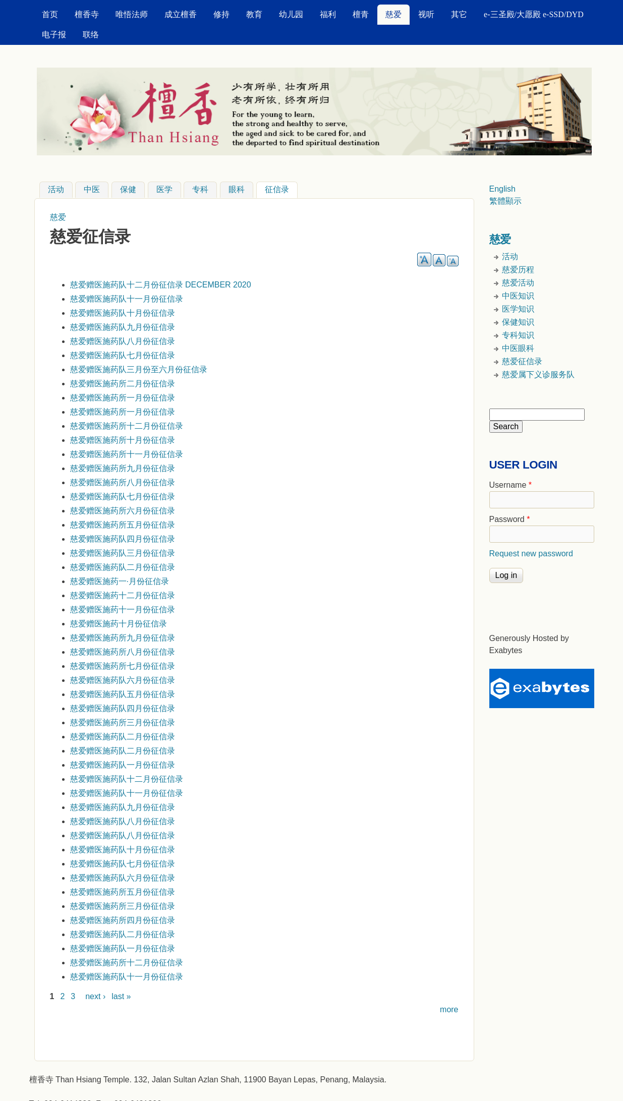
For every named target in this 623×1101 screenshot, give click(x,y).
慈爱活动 (518, 282)
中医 (92, 190)
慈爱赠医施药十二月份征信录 (122, 595)
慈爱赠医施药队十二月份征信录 (126, 779)
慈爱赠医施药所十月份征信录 (122, 440)
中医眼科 (518, 348)
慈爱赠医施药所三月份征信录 (122, 722)
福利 (328, 14)
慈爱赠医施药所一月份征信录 (122, 397)
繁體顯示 (505, 201)
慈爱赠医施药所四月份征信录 (122, 920)
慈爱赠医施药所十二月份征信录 (126, 426)
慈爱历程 (518, 269)
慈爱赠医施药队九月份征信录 (122, 327)
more (449, 1009)
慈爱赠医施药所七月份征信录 (122, 666)
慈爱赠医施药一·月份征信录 (119, 581)
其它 (459, 14)
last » (121, 996)
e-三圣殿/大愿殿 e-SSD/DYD (534, 14)
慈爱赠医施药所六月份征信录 (122, 510)
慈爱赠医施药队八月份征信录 (122, 341)
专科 (200, 190)
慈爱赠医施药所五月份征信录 (122, 524)
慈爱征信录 (522, 361)
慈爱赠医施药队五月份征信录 (122, 694)
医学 (164, 190)
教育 (254, 14)
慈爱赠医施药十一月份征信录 (122, 609)
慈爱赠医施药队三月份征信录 (122, 553)
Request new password (531, 553)
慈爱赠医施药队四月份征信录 (122, 539)
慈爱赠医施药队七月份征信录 (122, 355)
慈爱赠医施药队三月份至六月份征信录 (138, 369)
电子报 (54, 34)
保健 (128, 190)
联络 (91, 34)
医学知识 (518, 309)
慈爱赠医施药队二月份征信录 (122, 567)
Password (509, 519)
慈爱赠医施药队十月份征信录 (122, 313)
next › (95, 996)
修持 (221, 14)
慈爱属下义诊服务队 (538, 374)
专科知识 (518, 335)
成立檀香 (180, 14)
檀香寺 (87, 14)
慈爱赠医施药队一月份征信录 (122, 765)
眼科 (237, 190)
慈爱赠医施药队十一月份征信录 (126, 299)
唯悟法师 (132, 14)
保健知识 (518, 322)
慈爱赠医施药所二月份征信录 (122, 383)
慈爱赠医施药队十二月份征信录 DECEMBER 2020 (160, 284)
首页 (50, 14)
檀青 (361, 14)
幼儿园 (291, 14)
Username (510, 485)
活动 (56, 190)
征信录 (281, 188)
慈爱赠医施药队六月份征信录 (122, 680)
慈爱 (393, 14)
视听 (426, 14)
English (502, 189)
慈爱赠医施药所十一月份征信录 (126, 454)
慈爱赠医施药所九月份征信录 (122, 468)
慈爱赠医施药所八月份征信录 (122, 482)
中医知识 (518, 296)
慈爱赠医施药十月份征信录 (118, 623)
